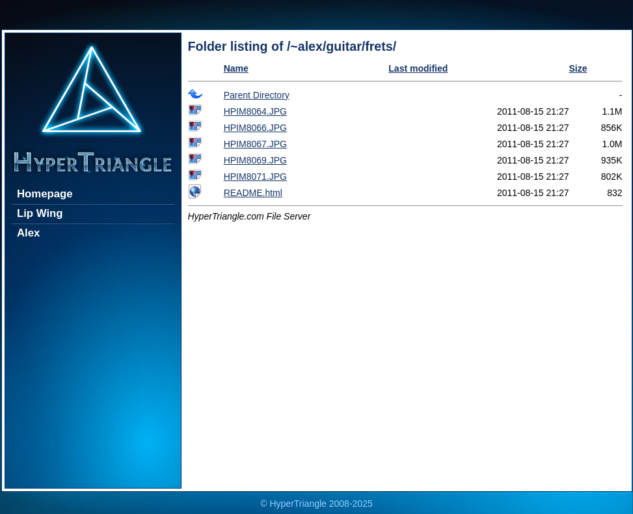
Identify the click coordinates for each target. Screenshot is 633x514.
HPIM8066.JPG (255, 127)
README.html (253, 193)
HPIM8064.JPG (255, 111)
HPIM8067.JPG (255, 144)
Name (236, 68)
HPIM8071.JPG (255, 176)
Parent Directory (257, 95)
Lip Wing (40, 213)
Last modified (418, 68)
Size (578, 68)
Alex (28, 233)
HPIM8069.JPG (255, 160)
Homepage (45, 194)
